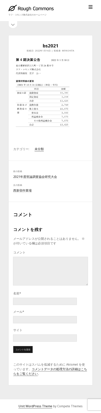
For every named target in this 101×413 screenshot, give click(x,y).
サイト (17, 330)
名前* (17, 293)
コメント (19, 252)
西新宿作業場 (22, 190)
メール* (18, 312)
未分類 (39, 149)
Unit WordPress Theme (35, 406)
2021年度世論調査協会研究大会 (35, 177)
